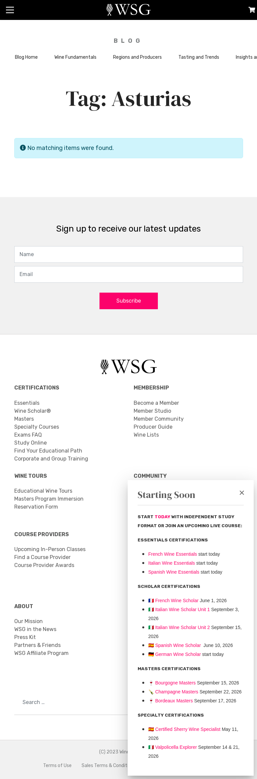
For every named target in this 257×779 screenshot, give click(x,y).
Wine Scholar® (32, 411)
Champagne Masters (176, 691)
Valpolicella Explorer (172, 747)
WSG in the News (35, 629)
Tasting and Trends (198, 57)
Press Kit (25, 637)
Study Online (30, 443)
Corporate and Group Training (51, 459)
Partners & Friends (37, 645)
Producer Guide (153, 427)
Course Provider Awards (44, 565)
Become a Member (156, 403)
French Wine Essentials (172, 554)
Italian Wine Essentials (171, 563)
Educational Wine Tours (43, 491)
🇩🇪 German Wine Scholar (174, 654)
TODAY (163, 516)
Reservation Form (36, 507)
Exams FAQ (28, 435)
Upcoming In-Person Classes (50, 549)
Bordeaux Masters (170, 700)
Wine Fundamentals (75, 57)
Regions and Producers (137, 57)
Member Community (159, 419)
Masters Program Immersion (49, 499)
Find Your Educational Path (48, 451)
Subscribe (128, 301)
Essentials (26, 403)
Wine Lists (146, 435)
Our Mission (28, 621)
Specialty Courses (36, 427)
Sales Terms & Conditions (109, 765)
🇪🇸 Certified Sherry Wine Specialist (184, 729)
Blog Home (26, 57)
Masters (24, 419)
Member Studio (152, 411)
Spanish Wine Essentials (173, 572)
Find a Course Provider (42, 557)
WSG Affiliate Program (41, 653)
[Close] (242, 493)
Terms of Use (57, 765)
